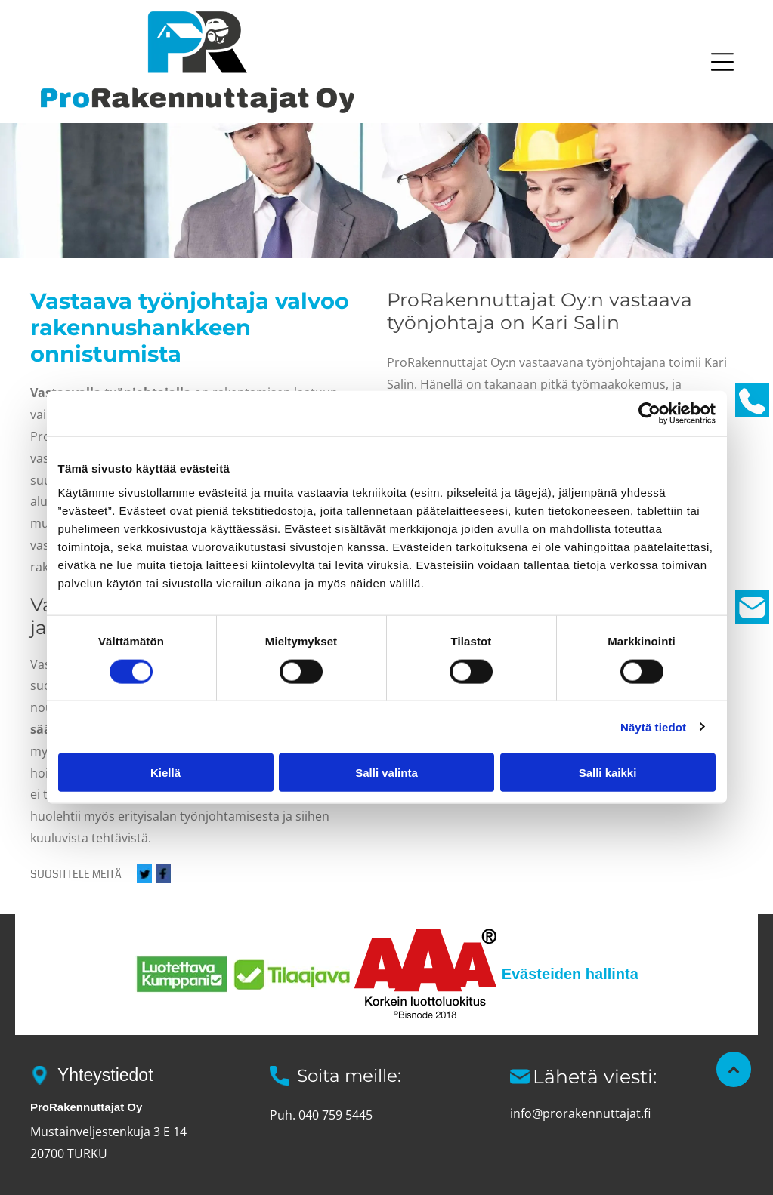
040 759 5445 (335, 1115)
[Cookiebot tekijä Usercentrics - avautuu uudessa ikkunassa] (649, 413)
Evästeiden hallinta (570, 974)
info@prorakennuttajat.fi (580, 1113)
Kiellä (165, 772)
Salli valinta (386, 772)
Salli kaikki (608, 772)
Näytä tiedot (653, 726)
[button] (722, 62)
